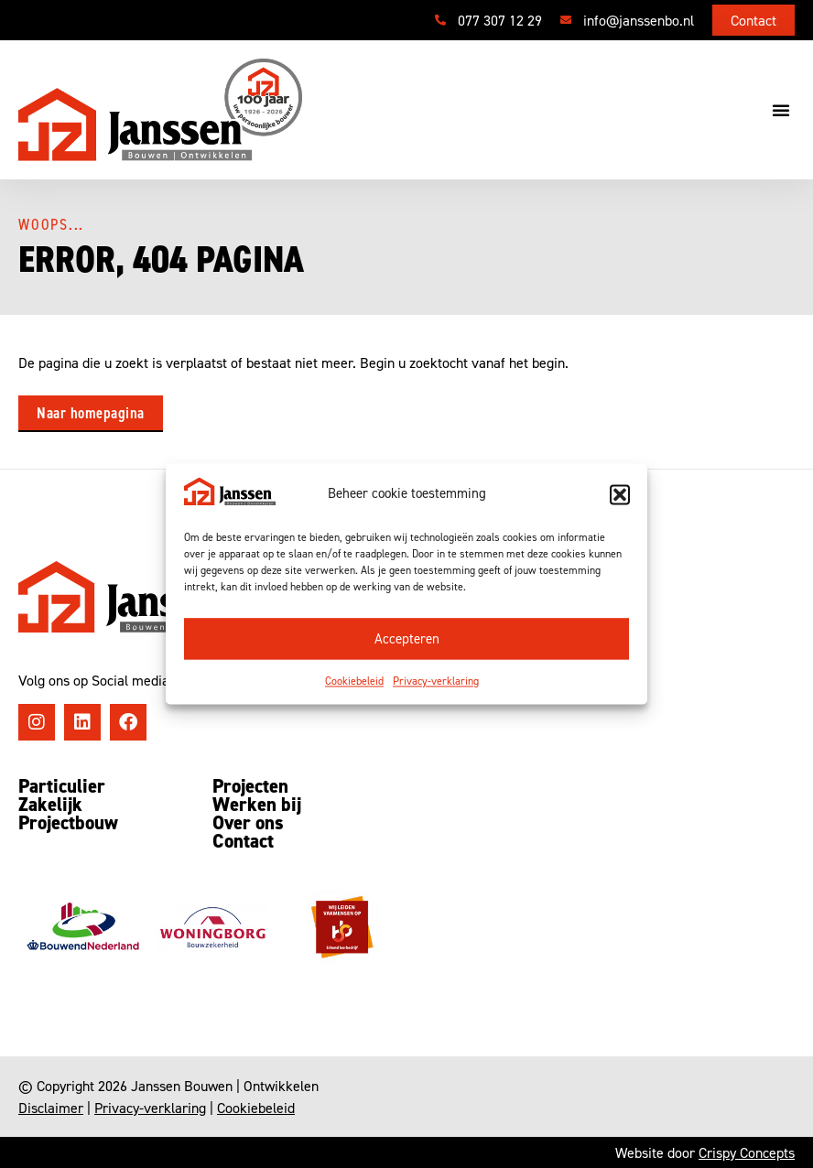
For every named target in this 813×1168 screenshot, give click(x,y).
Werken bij (256, 804)
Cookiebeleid (354, 681)
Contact (243, 841)
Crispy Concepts (747, 1152)
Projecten (250, 786)
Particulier (61, 786)
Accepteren (406, 639)
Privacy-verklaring (436, 681)
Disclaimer (50, 1107)
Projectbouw (68, 823)
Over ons (248, 823)
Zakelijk (50, 804)
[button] (620, 494)
